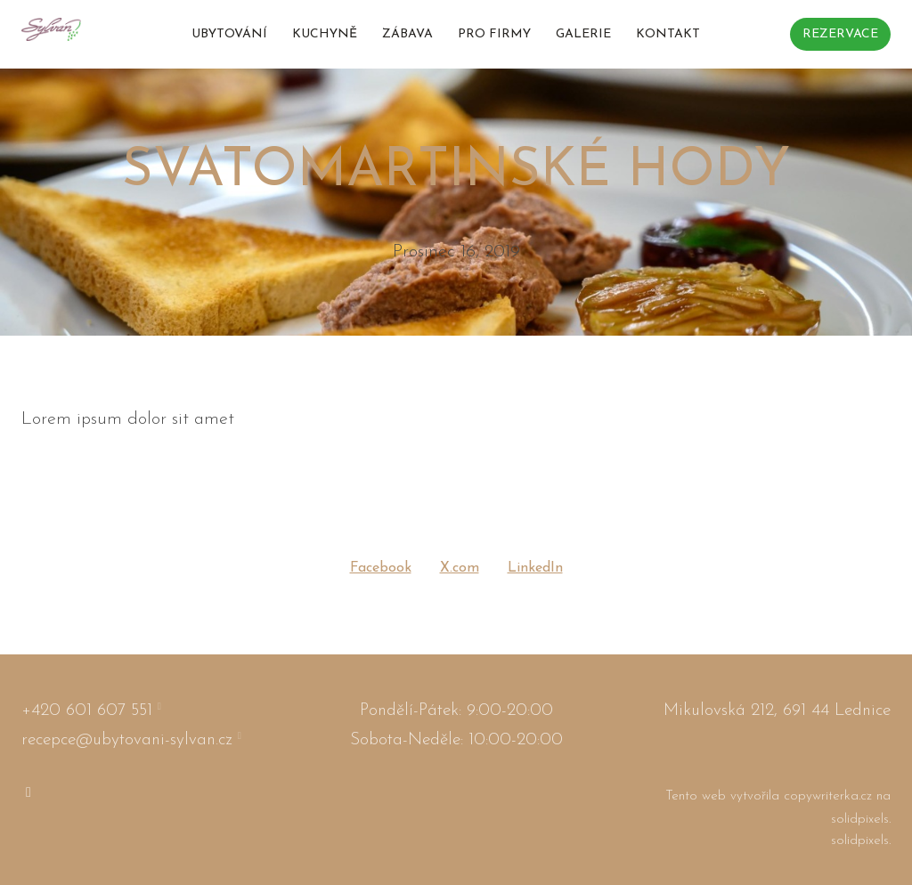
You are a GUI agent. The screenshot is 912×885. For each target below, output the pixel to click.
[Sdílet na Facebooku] (380, 568)
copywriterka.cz (830, 802)
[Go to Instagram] (28, 799)
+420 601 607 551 (86, 716)
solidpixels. (861, 825)
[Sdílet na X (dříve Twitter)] (459, 568)
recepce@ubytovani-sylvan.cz (126, 745)
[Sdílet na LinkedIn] (535, 568)
